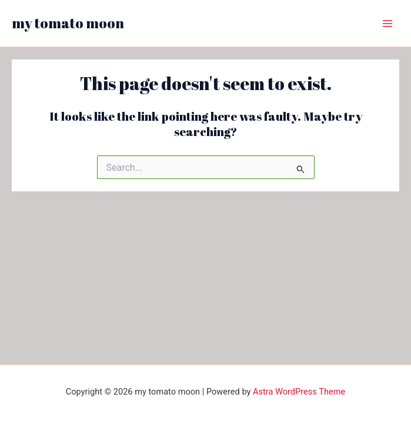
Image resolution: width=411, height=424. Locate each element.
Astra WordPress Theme (299, 391)
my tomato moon (68, 23)
